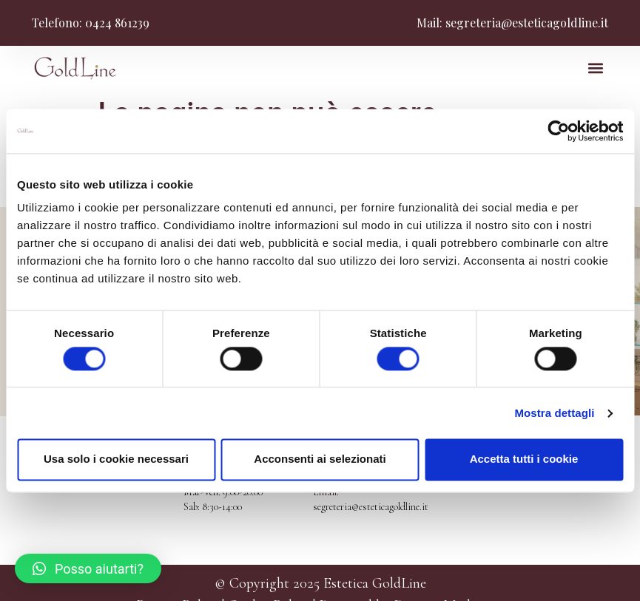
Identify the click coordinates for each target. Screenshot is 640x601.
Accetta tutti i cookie (524, 459)
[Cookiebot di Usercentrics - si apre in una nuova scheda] (558, 131)
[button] (596, 68)
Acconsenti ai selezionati (319, 459)
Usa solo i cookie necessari (116, 459)
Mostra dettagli (554, 413)
